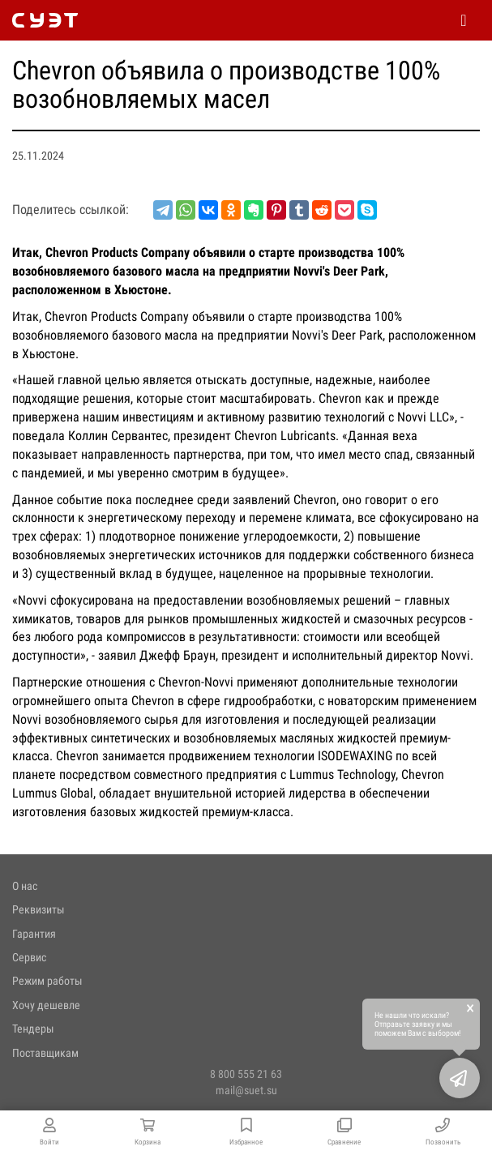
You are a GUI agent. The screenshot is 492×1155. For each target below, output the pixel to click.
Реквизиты (38, 909)
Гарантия (34, 933)
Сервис (29, 957)
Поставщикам (45, 1052)
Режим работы (47, 980)
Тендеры (33, 1028)
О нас (24, 885)
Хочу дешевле (46, 1005)
